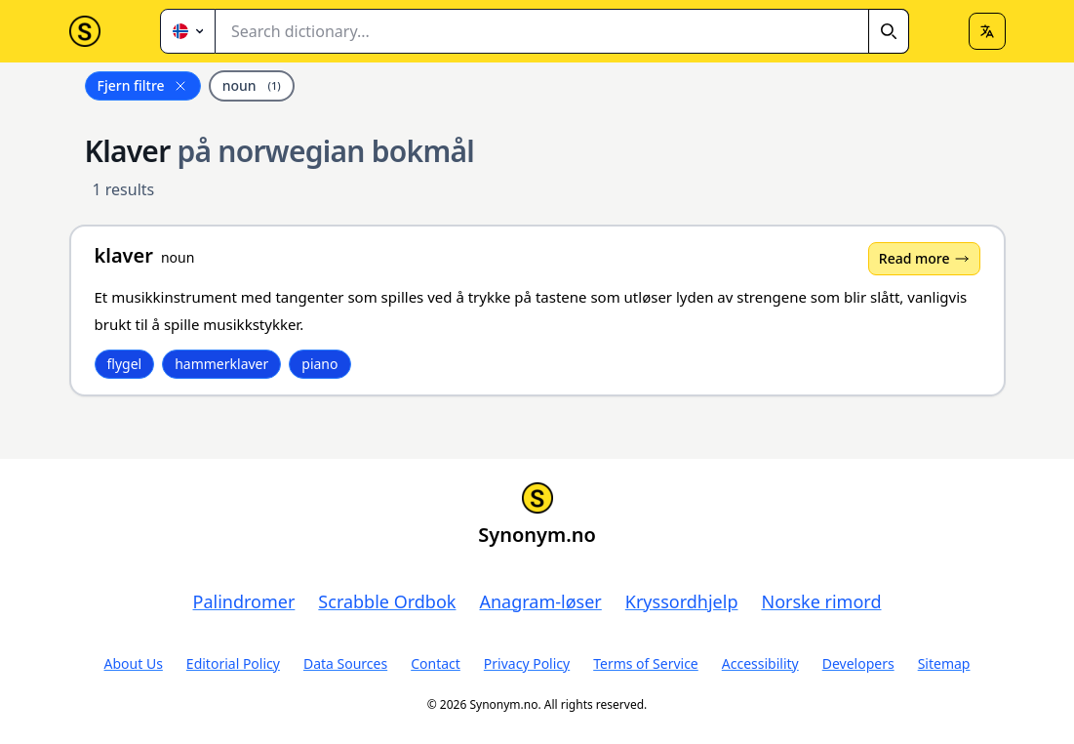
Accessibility (760, 663)
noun (251, 85)
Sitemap (944, 663)
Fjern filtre (143, 85)
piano (319, 363)
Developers (858, 663)
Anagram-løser (540, 601)
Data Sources (345, 663)
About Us (133, 663)
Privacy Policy (527, 663)
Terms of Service (645, 663)
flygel (124, 363)
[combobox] (562, 31)
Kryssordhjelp (681, 601)
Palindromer (244, 601)
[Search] (888, 31)
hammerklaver (221, 363)
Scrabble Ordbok (387, 601)
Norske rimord (821, 601)
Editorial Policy (233, 663)
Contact (435, 663)
